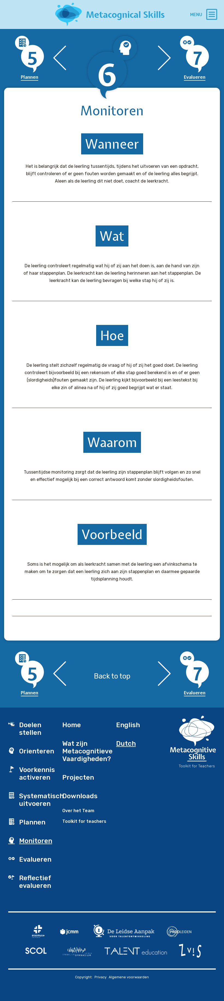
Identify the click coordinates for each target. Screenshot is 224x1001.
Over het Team (78, 810)
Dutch (126, 743)
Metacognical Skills (125, 14)
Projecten (78, 777)
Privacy (101, 977)
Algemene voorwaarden (129, 977)
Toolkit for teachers (84, 821)
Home (71, 725)
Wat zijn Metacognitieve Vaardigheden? (85, 751)
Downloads (80, 796)
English (128, 725)
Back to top (112, 676)
